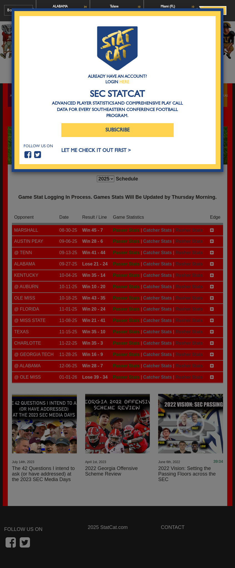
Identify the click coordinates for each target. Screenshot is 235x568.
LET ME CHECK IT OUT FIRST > (96, 150)
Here (124, 81)
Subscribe (117, 130)
